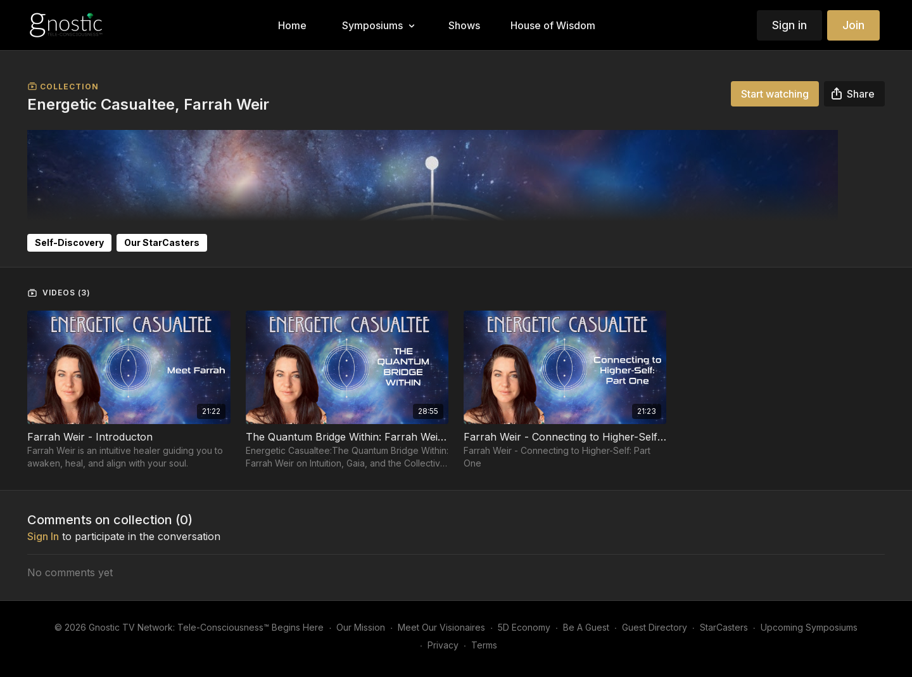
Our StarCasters (162, 242)
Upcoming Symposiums (809, 627)
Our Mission (360, 627)
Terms (484, 645)
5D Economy (524, 627)
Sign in (789, 25)
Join (853, 25)
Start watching (775, 93)
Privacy (443, 645)
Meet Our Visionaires (441, 627)
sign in (43, 536)
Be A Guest (586, 627)
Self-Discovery (69, 242)
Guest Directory (654, 627)
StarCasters (724, 627)
